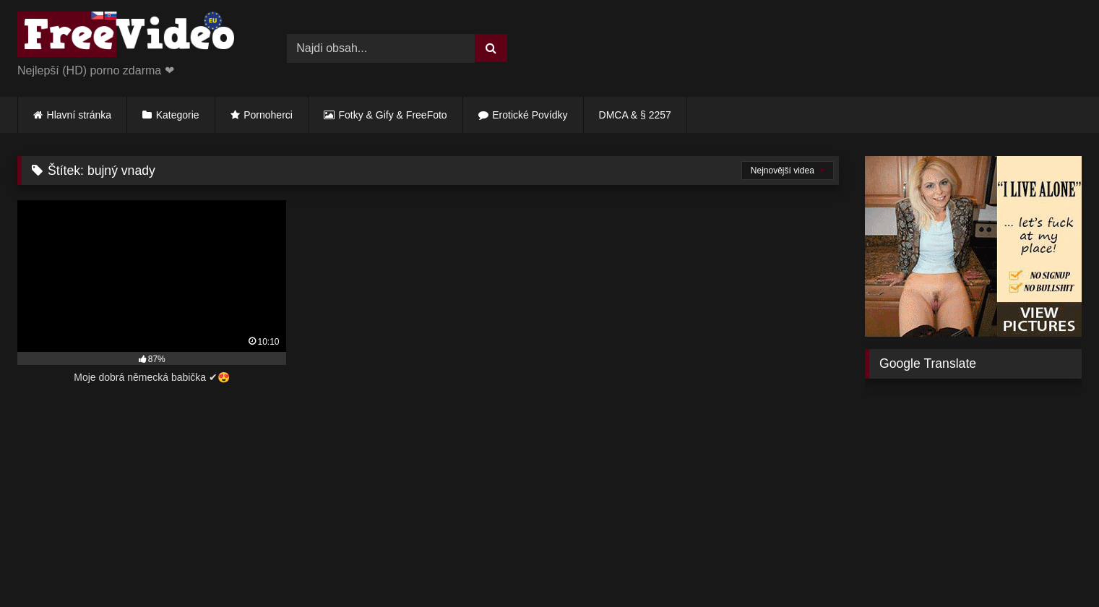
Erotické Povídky (529, 115)
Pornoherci (268, 115)
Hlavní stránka (79, 115)
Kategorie (177, 115)
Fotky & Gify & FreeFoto (393, 115)
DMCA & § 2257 (635, 115)
